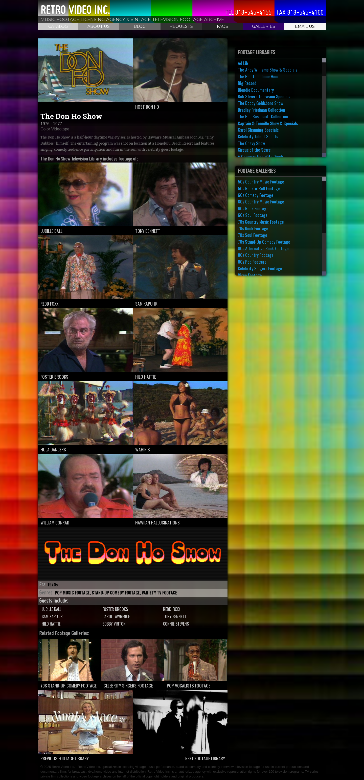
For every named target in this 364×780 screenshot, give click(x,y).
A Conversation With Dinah (260, 156)
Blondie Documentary (256, 89)
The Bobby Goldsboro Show (260, 103)
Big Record (247, 83)
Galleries (263, 26)
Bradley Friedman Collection (261, 109)
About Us (98, 26)
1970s (53, 585)
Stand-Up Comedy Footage (116, 593)
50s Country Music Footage (261, 181)
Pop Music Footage (72, 593)
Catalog (58, 26)
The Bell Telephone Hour (258, 76)
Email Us (305, 26)
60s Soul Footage (252, 215)
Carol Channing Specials (258, 129)
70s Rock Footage (253, 228)
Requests (181, 26)
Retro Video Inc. (75, 10)
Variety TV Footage (159, 593)
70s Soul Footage (252, 235)
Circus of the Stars (254, 149)
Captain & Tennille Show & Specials (268, 123)
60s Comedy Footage (255, 195)
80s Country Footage (256, 254)
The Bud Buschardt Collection (263, 116)
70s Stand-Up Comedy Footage (264, 241)
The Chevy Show (251, 143)
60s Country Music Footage (261, 201)
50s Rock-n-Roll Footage (259, 188)
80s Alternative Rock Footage (263, 248)
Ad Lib (243, 63)
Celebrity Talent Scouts (258, 136)
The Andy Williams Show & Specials (267, 69)
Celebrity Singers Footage (260, 268)
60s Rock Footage (253, 208)
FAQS (222, 26)
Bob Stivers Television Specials (264, 96)
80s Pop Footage (252, 261)
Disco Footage (250, 275)
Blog (140, 26)
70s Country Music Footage (261, 221)
